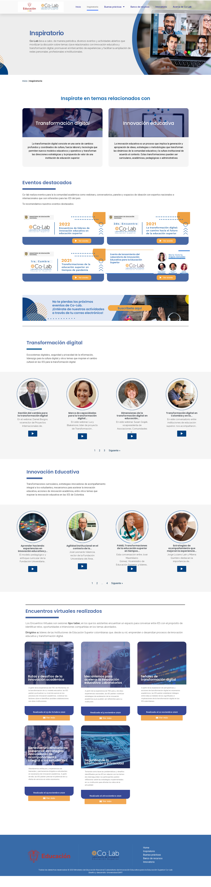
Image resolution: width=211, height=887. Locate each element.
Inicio (78, 7)
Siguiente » (114, 450)
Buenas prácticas (114, 7)
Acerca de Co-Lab (182, 7)
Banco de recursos (139, 7)
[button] (81, 240)
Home (146, 847)
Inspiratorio (92, 7)
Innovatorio (161, 7)
